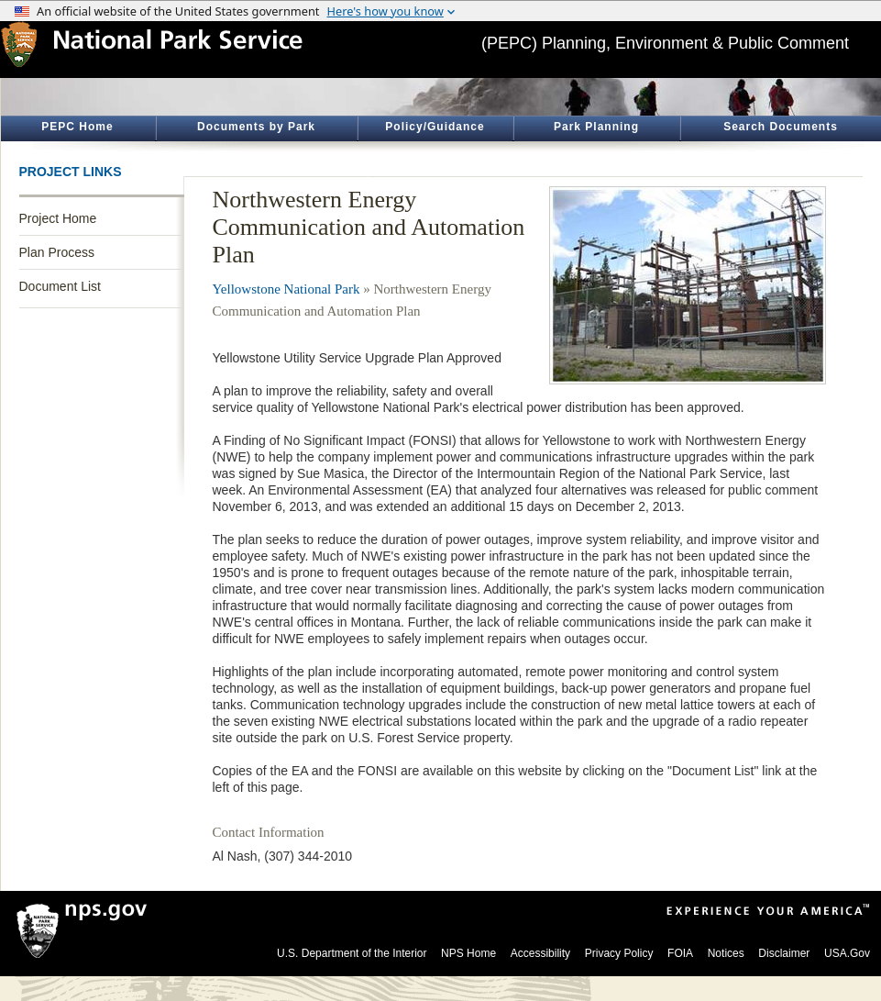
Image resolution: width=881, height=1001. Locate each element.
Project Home (58, 218)
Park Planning (596, 126)
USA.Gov (847, 953)
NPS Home (468, 953)
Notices (726, 953)
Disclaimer (783, 953)
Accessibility (540, 953)
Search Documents (780, 126)
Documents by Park (256, 126)
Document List (60, 286)
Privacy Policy (619, 953)
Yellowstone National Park (286, 289)
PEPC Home (77, 126)
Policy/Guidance (434, 126)
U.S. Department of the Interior (351, 953)
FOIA (680, 953)
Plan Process (56, 252)
